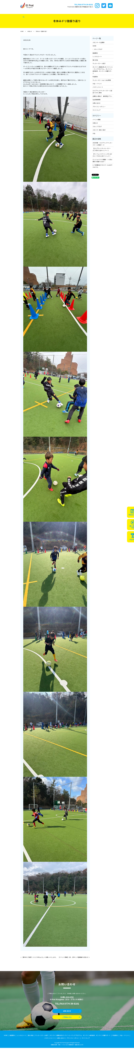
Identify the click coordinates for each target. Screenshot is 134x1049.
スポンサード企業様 (13, 12)
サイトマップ (96, 110)
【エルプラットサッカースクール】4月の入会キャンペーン (102, 149)
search (22, 15)
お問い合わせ (96, 103)
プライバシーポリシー (99, 107)
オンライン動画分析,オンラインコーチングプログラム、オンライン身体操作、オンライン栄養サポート (103, 70)
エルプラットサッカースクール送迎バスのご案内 (102, 92)
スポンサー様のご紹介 (99, 130)
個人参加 (95, 60)
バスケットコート (109, 12)
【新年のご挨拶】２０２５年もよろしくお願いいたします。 (39, 957)
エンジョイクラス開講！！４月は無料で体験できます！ (102, 160)
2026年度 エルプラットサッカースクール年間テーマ (103, 144)
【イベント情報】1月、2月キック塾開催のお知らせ (73, 957)
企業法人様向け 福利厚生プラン (102, 96)
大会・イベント (97, 12)
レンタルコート (32, 12)
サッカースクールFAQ (84, 12)
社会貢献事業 (16, 15)
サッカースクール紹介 (54, 12)
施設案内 (23, 12)
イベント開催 (96, 119)
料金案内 (73, 12)
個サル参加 (42, 12)
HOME (3, 12)
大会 (94, 133)
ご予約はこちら (67, 1018)
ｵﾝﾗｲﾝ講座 (66, 12)
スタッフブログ (5, 15)
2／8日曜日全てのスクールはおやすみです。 (102, 166)
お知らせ (29, 31)
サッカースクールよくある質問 (102, 80)
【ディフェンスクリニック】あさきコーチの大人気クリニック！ (102, 155)
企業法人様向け (121, 12)
